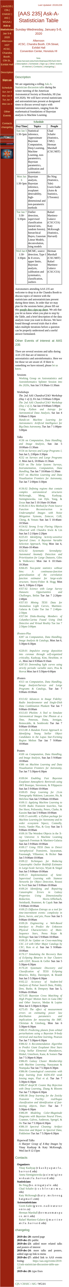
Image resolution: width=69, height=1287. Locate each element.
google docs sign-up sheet (34, 309)
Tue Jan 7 (22, 212)
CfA (6, 10)
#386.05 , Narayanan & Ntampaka (40, 1064)
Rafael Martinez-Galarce (32, 1219)
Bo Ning (23, 1185)
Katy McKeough (28, 1195)
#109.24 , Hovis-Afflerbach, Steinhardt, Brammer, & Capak (40, 895)
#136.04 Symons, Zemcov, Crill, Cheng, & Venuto (40, 512)
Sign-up (44, 64)
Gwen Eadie (25, 1205)
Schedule (33, 64)
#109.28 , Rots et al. (40, 944)
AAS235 (7, 6)
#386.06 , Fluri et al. (40, 1075)
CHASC (6, 14)
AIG (6, 17)
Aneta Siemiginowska (30, 1174)
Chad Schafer (26, 1188)
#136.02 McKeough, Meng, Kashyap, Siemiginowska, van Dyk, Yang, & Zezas (40, 495)
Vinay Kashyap (27, 1167)
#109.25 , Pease (40, 913)
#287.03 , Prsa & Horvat (40, 668)
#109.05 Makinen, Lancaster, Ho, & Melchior (40, 796)
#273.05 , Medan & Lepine (40, 999)
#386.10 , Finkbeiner (40, 1130)
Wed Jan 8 (21, 251)
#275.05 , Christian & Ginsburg (40, 1016)
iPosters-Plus (24, 633)
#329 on (40, 468)
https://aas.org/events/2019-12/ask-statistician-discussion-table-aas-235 (39, 1264)
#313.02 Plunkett (40, 702)
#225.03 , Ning (40, 540)
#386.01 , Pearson (40, 1033)
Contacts (37, 66)
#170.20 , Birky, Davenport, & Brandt (40, 971)
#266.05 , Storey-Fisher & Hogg (40, 575)
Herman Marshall (28, 1212)
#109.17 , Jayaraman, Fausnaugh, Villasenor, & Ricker (40, 851)
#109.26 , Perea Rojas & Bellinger (40, 930)
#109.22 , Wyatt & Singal (40, 864)
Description (21, 64)
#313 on (40, 685)
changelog (49, 66)
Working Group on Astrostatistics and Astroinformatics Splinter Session (40, 382)
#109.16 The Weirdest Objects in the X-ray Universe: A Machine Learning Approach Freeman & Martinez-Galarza (40, 837)
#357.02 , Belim (40, 592)
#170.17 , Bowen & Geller (40, 958)
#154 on (40, 450)
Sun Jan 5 (21, 130)
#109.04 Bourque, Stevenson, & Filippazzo (40, 782)
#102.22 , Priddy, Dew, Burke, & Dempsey (40, 985)
